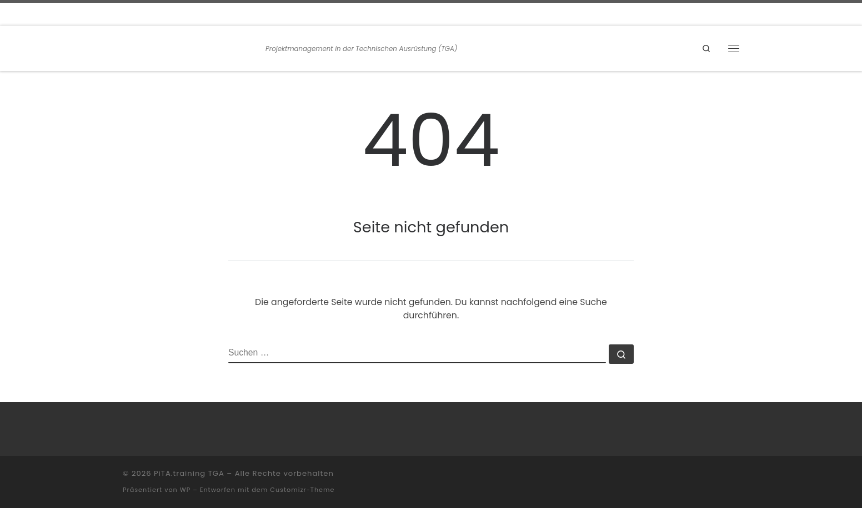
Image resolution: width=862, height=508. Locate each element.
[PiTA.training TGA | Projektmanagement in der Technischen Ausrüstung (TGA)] (192, 47)
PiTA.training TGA (189, 473)
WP (185, 489)
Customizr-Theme (302, 489)
